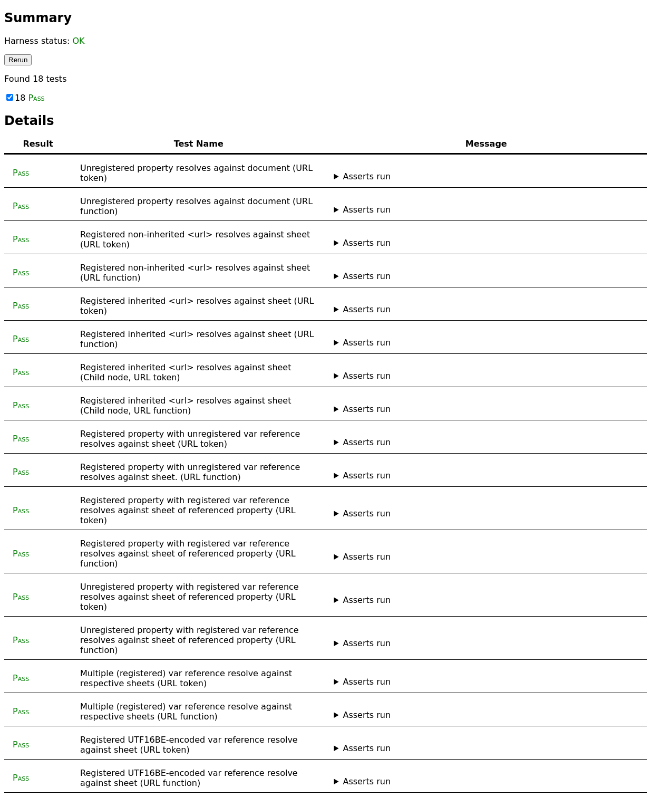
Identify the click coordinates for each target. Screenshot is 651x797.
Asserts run (367, 176)
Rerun (17, 60)
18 (25, 98)
